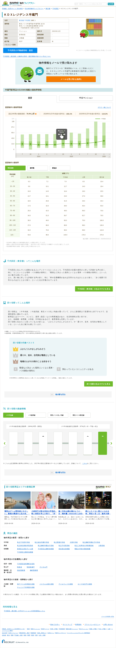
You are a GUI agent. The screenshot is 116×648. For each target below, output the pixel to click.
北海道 (4, 635)
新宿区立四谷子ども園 (25, 549)
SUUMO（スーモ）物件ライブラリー (18, 3)
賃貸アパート (45, 629)
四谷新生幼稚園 (64, 549)
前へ (5, 443)
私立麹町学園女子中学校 (91, 542)
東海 (25, 635)
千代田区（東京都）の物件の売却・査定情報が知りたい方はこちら (27, 56)
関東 (12, 635)
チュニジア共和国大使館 (26, 587)
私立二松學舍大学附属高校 (84, 545)
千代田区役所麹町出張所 (26, 564)
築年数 (32, 168)
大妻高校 (101, 545)
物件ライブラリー (60, 633)
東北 (8, 635)
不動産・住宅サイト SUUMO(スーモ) (13, 629)
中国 (36, 635)
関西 (28, 635)
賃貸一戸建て (54, 629)
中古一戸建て (102, 629)
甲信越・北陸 (18, 635)
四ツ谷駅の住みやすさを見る (98, 384)
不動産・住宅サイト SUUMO (12, 8)
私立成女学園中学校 (42, 542)
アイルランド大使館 (66, 584)
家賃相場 (62, 629)
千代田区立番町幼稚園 (25, 552)
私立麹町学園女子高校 (46, 545)
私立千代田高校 (64, 545)
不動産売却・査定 (24, 633)
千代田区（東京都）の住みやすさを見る (93, 289)
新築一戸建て (93, 629)
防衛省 (19, 567)
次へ (111, 443)
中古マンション (83, 629)
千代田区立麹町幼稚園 (46, 549)
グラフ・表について (104, 107)
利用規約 (78, 624)
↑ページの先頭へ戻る (107, 616)
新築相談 (33, 633)
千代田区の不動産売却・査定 (20, 50)
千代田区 (55, 8)
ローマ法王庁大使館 (85, 584)
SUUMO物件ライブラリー (34, 8)
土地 (109, 629)
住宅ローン (51, 633)
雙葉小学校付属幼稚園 (82, 549)
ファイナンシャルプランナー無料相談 (78, 633)
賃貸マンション (35, 629)
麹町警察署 (34, 570)
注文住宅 (4, 633)
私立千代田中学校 (23, 542)
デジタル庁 (44, 567)
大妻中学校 (74, 542)
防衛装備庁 (31, 567)
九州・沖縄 (42, 635)
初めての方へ (55, 624)
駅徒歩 (54, 168)
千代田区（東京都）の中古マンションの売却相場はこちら (24, 611)
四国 (32, 635)
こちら (84, 463)
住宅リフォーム (13, 633)
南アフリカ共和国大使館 (26, 584)
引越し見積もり (41, 633)
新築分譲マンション (72, 629)
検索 (111, 4)
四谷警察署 (21, 570)
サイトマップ (67, 624)
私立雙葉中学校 (59, 542)
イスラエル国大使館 (46, 584)
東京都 (48, 8)
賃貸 (28, 629)
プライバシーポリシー (92, 624)
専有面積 (10, 168)
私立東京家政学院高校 (25, 545)
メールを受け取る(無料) (71, 79)
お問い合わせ (108, 624)
